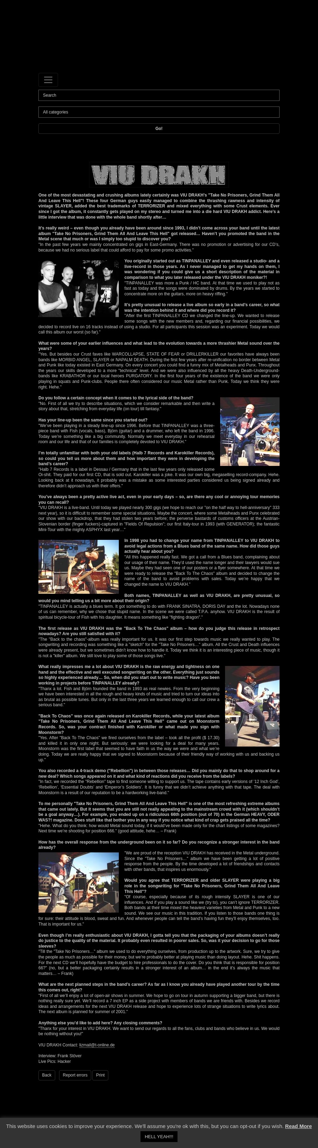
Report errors (75, 1075)
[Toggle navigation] (48, 80)
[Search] (159, 95)
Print (100, 1075)
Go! (159, 128)
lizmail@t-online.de (97, 1045)
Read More (298, 1126)
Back (47, 1075)
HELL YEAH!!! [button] (159, 1136)
